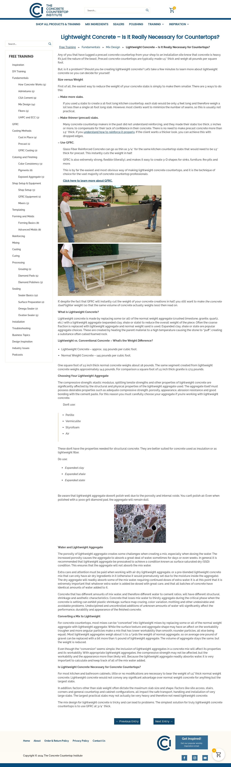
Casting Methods (21, 132)
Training (154, 24)
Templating (18, 211)
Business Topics (21, 337)
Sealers (118, 24)
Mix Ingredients (96, 24)
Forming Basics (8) (28, 225)
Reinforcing (18, 238)
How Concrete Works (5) (32, 86)
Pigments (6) (25, 172)
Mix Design (113, 49)
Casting (16, 251)
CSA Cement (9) (27, 100)
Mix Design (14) (26, 106)
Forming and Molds (23, 218)
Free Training (67, 49)
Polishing (136, 24)
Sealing (16, 290)
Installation (18, 323)
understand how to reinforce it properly (109, 134)
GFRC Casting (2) (27, 152)
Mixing (16, 244)
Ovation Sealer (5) (28, 317)
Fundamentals (20, 80)
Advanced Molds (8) (29, 231)
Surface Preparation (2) (31, 304)
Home (26, 742)
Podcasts (17, 356)
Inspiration (177, 24)
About (37, 742)
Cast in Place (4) (27, 139)
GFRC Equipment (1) (29, 198)
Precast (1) (24, 146)
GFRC (15, 126)
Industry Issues (20, 350)
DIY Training (19, 73)
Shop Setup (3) (26, 192)
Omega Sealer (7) (28, 310)
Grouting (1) (24, 271)
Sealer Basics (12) (28, 297)
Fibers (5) (23, 113)
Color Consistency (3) (30, 165)
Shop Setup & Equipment (26, 185)
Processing (18, 264)
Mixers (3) (23, 205)
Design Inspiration (22, 343)
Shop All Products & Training (58, 24)
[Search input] (116, 10)
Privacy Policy (81, 742)
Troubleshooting (21, 330)
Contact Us (99, 742)
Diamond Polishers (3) (30, 284)
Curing (16, 258)
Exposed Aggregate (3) (31, 179)
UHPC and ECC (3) (28, 119)
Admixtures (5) (26, 93)
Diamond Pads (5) (28, 277)
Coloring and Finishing (24, 159)
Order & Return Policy (56, 742)
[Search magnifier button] (147, 10)
